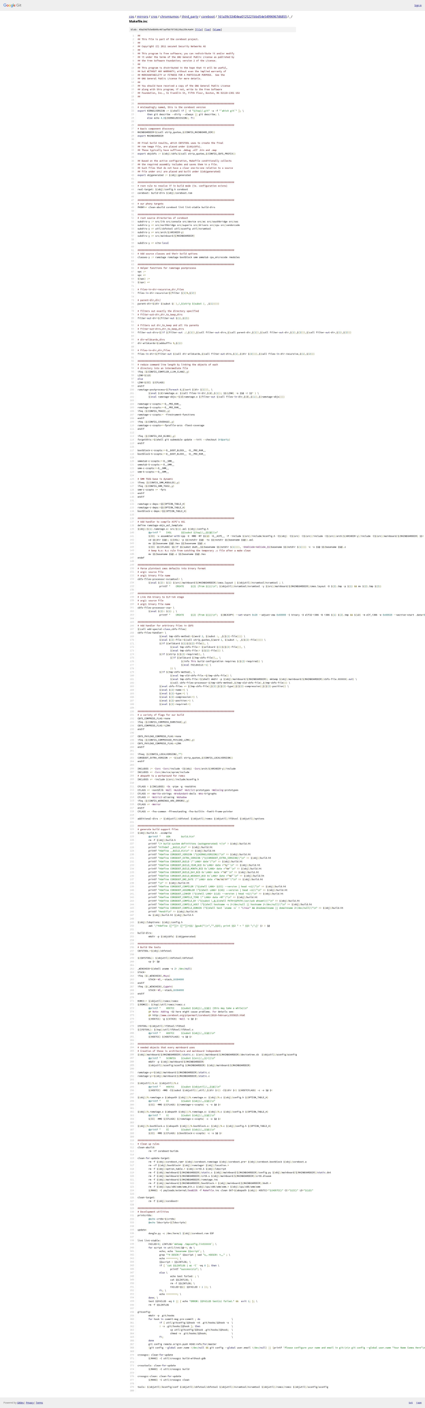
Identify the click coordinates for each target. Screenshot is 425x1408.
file (199, 29)
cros (154, 16)
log (208, 29)
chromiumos (169, 16)
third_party (190, 16)
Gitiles (20, 1402)
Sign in (418, 5)
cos (131, 16)
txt (411, 1402)
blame (217, 29)
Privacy (30, 1402)
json (419, 1402)
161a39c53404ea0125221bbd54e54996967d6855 (252, 16)
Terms (39, 1402)
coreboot (208, 16)
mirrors (142, 16)
